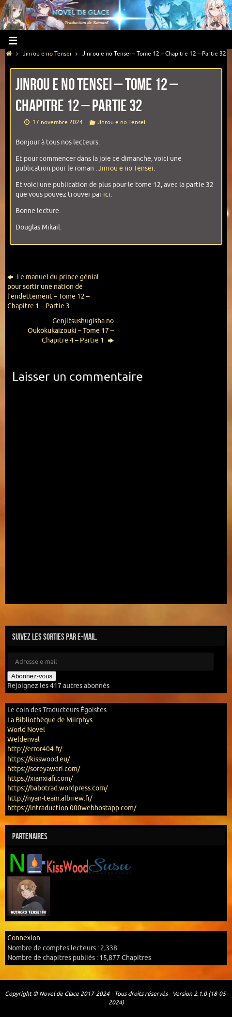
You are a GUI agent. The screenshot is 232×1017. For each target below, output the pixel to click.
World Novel (26, 730)
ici (106, 194)
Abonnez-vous (31, 676)
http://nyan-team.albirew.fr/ (49, 798)
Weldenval (23, 739)
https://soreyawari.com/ (43, 769)
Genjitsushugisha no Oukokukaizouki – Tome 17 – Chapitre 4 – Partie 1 (71, 331)
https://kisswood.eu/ (38, 759)
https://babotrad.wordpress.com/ (57, 788)
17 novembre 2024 (57, 122)
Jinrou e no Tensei (47, 53)
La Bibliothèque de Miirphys (50, 720)
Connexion (23, 938)
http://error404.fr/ (34, 749)
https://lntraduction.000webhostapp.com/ (71, 808)
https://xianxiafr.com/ (40, 778)
